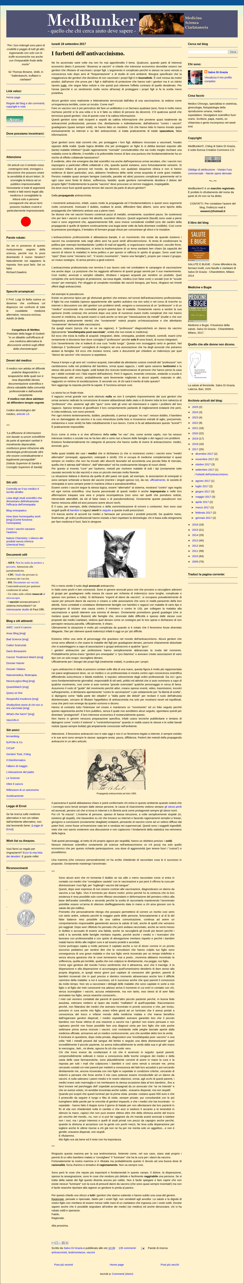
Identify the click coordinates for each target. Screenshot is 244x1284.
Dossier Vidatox (15, 669)
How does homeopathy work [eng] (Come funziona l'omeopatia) (23, 519)
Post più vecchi (170, 1264)
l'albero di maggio (16, 766)
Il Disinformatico (16, 760)
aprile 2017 (202, 501)
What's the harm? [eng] (20, 714)
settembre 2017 (205, 469)
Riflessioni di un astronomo (22, 789)
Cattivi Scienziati (16, 645)
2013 (195, 540)
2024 (195, 412)
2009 (195, 561)
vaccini (91, 1252)
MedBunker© (196, 146)
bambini (75, 510)
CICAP (10, 748)
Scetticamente (14, 795)
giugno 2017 (203, 491)
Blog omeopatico (16, 510)
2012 (195, 545)
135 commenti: (128, 1247)
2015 (195, 529)
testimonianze (76, 1252)
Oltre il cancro (14, 783)
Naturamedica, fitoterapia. (21, 675)
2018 (195, 443)
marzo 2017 (202, 507)
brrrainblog (12, 736)
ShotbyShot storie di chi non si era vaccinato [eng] (24, 706)
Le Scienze (13, 777)
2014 (195, 535)
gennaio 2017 (204, 517)
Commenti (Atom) (122, 1273)
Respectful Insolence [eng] (22, 698)
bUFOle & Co (14, 742)
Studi (18, 574)
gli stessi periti (173, 806)
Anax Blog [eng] (15, 633)
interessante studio (17, 609)
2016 (195, 524)
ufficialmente (157, 479)
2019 (195, 438)
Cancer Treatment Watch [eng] (24, 657)
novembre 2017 (205, 459)
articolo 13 (23, 413)
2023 (195, 417)
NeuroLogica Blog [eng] (20, 680)
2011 (195, 550)
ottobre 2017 (203, 464)
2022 (195, 422)
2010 (195, 556)
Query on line (14, 692)
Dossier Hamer (15, 663)
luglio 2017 (202, 486)
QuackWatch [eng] (17, 686)
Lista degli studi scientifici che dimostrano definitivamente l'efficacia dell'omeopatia (24, 501)
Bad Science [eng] (17, 639)
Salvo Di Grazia (218, 72)
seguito (106, 510)
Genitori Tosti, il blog (18, 754)
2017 (195, 449)
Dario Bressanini (16, 651)
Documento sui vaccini (25, 582)
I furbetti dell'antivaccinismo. (88, 53)
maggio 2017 (203, 496)
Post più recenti (63, 1264)
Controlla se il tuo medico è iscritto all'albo (22, 490)
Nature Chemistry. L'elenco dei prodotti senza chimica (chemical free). (24, 541)
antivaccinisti (59, 1252)
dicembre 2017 (204, 453)
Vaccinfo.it (12, 719)
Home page (117, 1264)
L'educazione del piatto (20, 772)
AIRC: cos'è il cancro (18, 627)
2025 (195, 406)
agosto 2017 (203, 480)
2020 (195, 433)
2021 (195, 428)
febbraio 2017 (204, 512)
